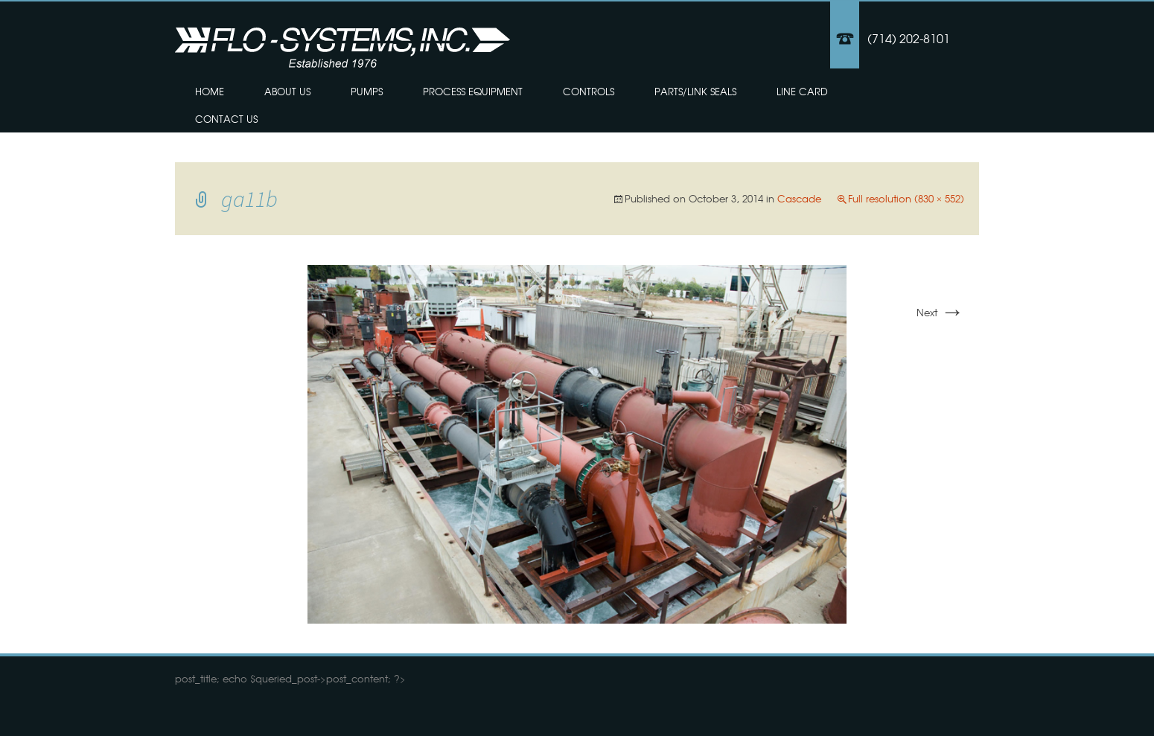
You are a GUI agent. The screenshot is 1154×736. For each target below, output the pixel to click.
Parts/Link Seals (695, 91)
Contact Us (226, 119)
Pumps (367, 91)
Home (209, 91)
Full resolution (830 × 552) (906, 198)
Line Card (802, 91)
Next (940, 312)
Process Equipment (473, 91)
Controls (588, 91)
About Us (287, 91)
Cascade (799, 198)
